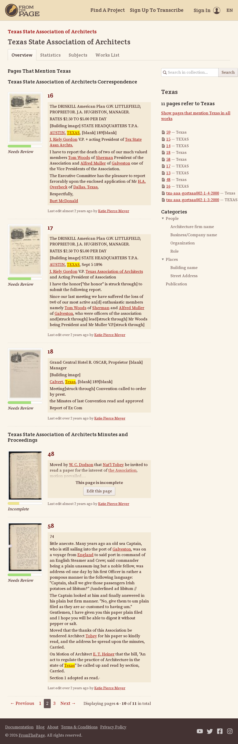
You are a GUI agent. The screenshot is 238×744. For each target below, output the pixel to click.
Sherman (104, 157)
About (52, 727)
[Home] (22, 10)
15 (168, 139)
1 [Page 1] (40, 703)
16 (50, 95)
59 (168, 132)
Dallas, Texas (85, 187)
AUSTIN (57, 132)
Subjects (78, 55)
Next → (68, 703)
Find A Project (107, 10)
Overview (22, 55)
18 (50, 351)
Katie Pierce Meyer (113, 211)
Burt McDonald (64, 200)
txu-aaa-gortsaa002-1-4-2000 (192, 193)
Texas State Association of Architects (52, 31)
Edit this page (99, 491)
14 (168, 145)
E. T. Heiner (104, 654)
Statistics (50, 55)
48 (51, 454)
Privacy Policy (113, 727)
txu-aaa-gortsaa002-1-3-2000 (192, 199)
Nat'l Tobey (113, 464)
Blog (40, 727)
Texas (70, 381)
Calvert (56, 381)
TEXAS (73, 132)
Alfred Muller (93, 163)
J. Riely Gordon (63, 139)
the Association (122, 470)
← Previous (22, 703)
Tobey (91, 636)
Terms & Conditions (79, 727)
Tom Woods (79, 157)
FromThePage (32, 735)
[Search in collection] (190, 72)
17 (50, 227)
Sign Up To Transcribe (156, 10)
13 (168, 173)
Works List (107, 55)
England (85, 554)
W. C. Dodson (81, 464)
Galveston (121, 163)
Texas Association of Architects (114, 271)
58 (51, 526)
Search (228, 72)
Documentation (19, 727)
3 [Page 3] (54, 703)
